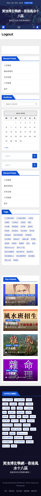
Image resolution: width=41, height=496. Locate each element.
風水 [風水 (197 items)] (33, 243)
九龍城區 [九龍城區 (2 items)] (13, 404)
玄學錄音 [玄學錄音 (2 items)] (28, 235)
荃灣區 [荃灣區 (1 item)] (33, 239)
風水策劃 (19, 491)
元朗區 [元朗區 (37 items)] (21, 404)
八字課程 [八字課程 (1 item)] (6, 408)
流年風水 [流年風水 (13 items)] (6, 421)
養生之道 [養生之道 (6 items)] (6, 446)
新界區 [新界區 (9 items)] (30, 226)
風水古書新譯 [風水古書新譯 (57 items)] (9, 252)
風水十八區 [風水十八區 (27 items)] (21, 247)
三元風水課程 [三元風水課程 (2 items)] (19, 400)
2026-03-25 (12, 302)
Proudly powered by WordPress (13, 483)
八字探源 (7, 83)
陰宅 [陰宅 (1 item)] (28, 243)
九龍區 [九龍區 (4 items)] (30, 218)
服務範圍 (26, 491)
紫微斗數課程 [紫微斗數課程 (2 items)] (16, 429)
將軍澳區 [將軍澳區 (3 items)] (15, 226)
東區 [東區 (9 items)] (19, 416)
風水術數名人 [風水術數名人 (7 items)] (9, 256)
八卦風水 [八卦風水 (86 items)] (15, 222)
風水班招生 (8, 71)
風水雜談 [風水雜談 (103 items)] (30, 442)
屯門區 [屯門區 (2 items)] (23, 226)
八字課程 (7, 65)
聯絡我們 (34, 491)
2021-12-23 (12, 352)
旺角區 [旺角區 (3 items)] (12, 416)
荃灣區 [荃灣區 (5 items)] (26, 429)
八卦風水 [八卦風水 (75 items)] (29, 404)
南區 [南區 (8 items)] (4, 412)
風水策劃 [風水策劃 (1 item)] (28, 437)
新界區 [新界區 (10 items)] (5, 416)
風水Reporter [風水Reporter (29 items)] (9, 247)
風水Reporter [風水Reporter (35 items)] (22, 433)
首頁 (5, 491)
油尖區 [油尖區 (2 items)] (33, 416)
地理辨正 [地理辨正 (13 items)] (12, 412)
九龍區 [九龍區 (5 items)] (5, 404)
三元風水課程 (9, 295)
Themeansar (20, 485)
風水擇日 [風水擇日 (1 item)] (30, 252)
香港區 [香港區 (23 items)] (14, 446)
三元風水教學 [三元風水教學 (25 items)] (7, 400)
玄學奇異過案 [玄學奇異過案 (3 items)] (18, 235)
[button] (34, 27)
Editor (22, 302)
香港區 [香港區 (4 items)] (15, 260)
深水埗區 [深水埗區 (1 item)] (24, 231)
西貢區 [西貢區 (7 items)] (5, 433)
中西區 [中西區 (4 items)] (29, 400)
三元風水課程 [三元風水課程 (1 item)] (21, 218)
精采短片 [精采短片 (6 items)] (16, 239)
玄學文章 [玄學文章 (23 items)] (18, 425)
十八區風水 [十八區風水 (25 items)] (28, 408)
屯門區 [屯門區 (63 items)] (28, 412)
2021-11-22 (12, 377)
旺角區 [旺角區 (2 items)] (7, 231)
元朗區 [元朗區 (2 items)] (7, 222)
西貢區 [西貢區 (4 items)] (14, 243)
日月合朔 (7, 77)
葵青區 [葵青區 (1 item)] (7, 243)
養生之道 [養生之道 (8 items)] (8, 260)
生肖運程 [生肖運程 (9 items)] (6, 429)
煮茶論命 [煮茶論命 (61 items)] (8, 235)
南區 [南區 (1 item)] (29, 222)
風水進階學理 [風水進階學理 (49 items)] (21, 256)
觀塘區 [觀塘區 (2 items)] (21, 243)
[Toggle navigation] (19, 27)
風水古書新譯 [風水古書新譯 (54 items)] (7, 437)
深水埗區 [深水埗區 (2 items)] (15, 421)
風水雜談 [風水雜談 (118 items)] (31, 256)
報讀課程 (23, 295)
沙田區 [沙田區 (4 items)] (25, 416)
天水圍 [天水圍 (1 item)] (7, 226)
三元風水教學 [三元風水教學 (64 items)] (9, 218)
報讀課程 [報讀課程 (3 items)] (20, 412)
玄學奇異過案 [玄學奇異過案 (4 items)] (7, 425)
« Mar (6, 147)
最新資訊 (12, 491)
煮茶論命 (8, 370)
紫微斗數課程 (31, 295)
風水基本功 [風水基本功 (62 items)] (20, 252)
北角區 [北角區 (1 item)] (23, 222)
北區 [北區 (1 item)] (13, 408)
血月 (5, 89)
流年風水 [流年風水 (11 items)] (15, 231)
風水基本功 (9, 345)
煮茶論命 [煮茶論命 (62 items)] (31, 421)
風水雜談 (16, 345)
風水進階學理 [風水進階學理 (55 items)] (19, 442)
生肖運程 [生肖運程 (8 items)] (8, 239)
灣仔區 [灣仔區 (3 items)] (32, 231)
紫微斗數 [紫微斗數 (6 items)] (25, 239)
